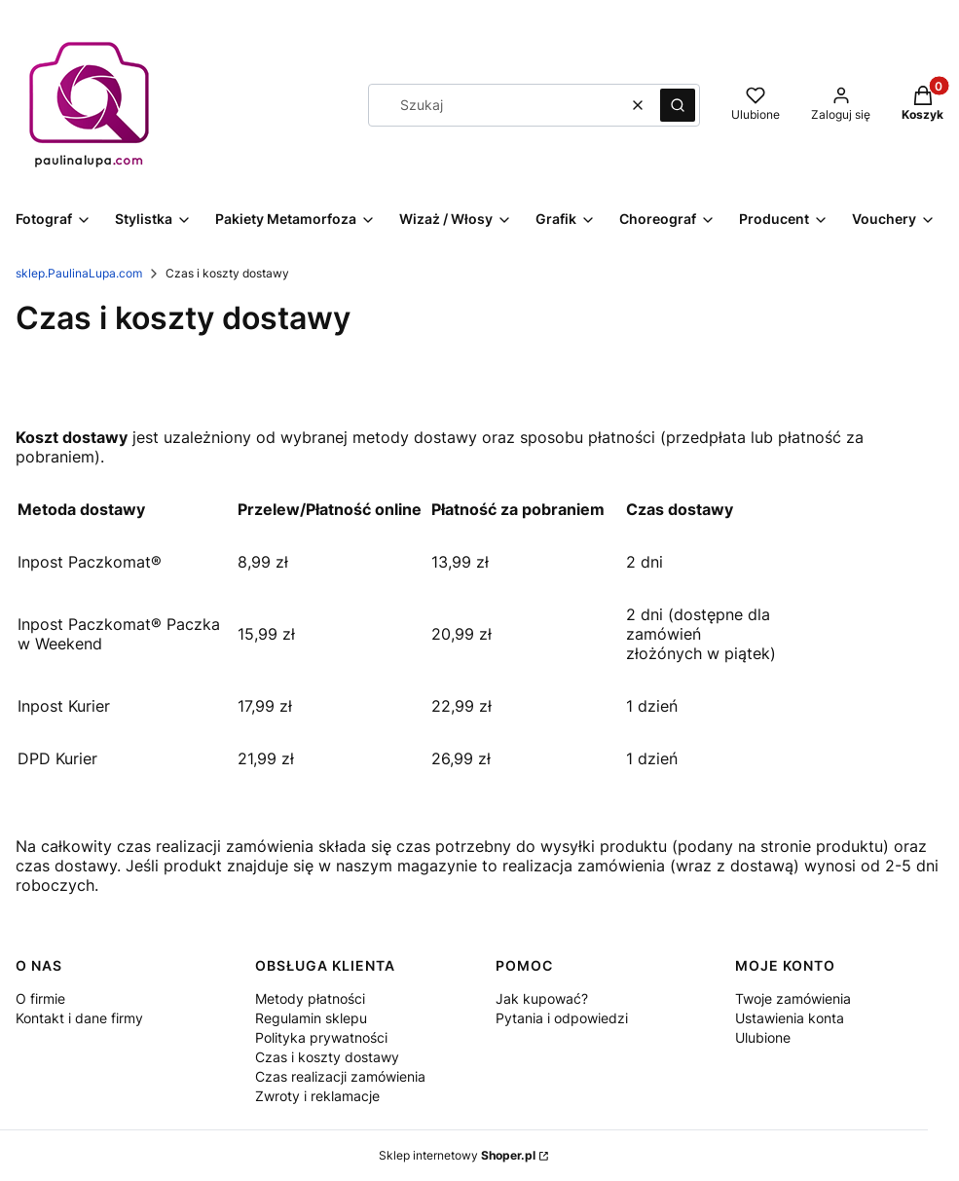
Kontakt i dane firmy (79, 1018)
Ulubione (763, 1037)
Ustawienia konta (789, 1018)
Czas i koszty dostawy (327, 1057)
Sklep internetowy (457, 1155)
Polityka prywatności (321, 1037)
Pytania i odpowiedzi (562, 1018)
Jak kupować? (542, 998)
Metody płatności (310, 998)
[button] (677, 105)
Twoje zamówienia (793, 998)
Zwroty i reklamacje (317, 1096)
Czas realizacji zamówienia (340, 1076)
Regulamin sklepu (311, 1018)
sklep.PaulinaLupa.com (79, 273)
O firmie (40, 998)
